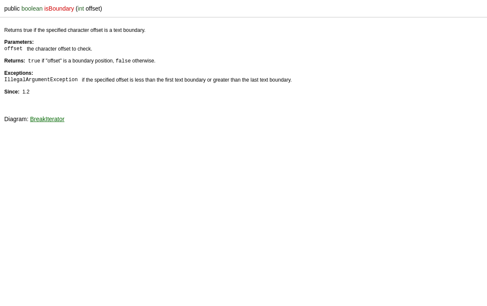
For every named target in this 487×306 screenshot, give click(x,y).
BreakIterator (47, 118)
